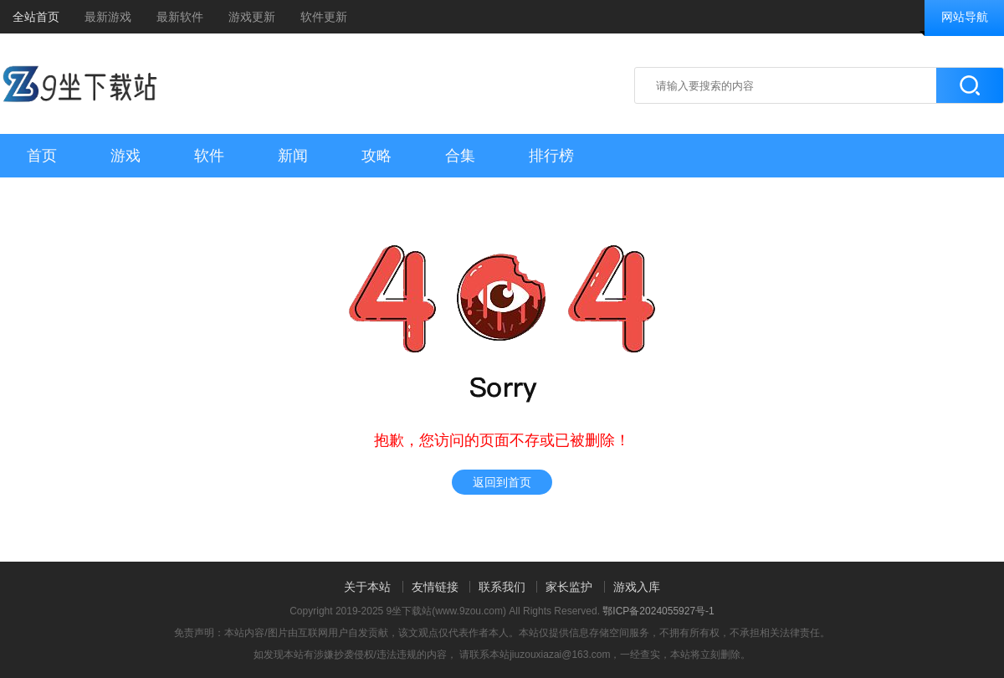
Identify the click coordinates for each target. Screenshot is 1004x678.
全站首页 (36, 16)
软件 (209, 155)
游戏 (125, 155)
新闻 (293, 155)
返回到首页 (502, 482)
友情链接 (435, 587)
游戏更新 (251, 16)
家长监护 (569, 587)
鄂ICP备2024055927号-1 (658, 611)
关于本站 (367, 587)
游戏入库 (636, 587)
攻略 (376, 155)
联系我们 (502, 587)
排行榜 (551, 155)
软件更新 (323, 16)
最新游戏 (108, 16)
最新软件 (179, 16)
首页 (42, 155)
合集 (460, 155)
